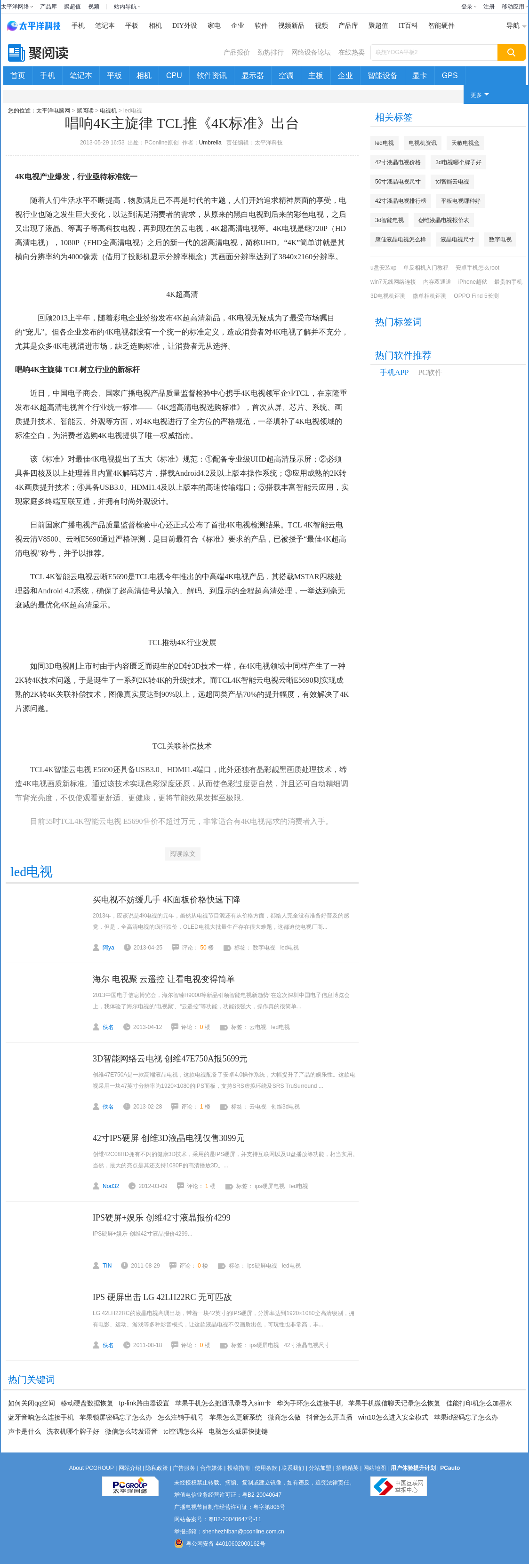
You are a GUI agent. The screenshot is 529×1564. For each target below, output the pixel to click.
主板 (315, 76)
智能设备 (383, 76)
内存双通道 (437, 282)
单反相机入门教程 (426, 267)
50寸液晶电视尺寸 (398, 181)
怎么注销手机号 (181, 1417)
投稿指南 (238, 1468)
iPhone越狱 (472, 282)
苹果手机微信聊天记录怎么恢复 (394, 1403)
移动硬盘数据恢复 (87, 1403)
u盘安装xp (383, 267)
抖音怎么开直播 (329, 1417)
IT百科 (408, 25)
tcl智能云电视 (452, 181)
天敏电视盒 (465, 143)
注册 (489, 6)
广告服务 (184, 1468)
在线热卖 (351, 52)
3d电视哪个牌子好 (458, 162)
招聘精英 (347, 1468)
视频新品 (291, 25)
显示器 (252, 76)
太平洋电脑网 (53, 110)
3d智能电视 (389, 220)
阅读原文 (182, 853)
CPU (174, 76)
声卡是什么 (24, 1431)
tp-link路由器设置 (144, 1403)
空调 (286, 76)
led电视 (384, 143)
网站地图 (374, 1468)
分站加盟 (320, 1468)
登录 (467, 6)
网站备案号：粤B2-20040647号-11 (217, 1519)
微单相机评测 (430, 296)
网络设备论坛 (311, 52)
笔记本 (105, 25)
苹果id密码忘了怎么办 (466, 1417)
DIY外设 (184, 25)
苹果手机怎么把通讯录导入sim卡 (223, 1403)
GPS (450, 76)
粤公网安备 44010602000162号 (219, 1543)
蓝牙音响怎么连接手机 (41, 1417)
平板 (131, 25)
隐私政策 (156, 1468)
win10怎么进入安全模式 (393, 1417)
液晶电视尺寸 (457, 239)
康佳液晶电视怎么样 (400, 239)
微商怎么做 (284, 1417)
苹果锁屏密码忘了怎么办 (116, 1417)
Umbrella (210, 142)
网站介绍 (130, 1468)
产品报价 (237, 52)
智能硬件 (441, 25)
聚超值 (72, 6)
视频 (93, 6)
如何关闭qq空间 (31, 1403)
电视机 (108, 110)
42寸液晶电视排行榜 (400, 201)
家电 (214, 25)
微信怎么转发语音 (131, 1431)
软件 (261, 25)
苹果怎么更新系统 (235, 1417)
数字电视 (500, 239)
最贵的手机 (508, 282)
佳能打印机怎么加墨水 (479, 1403)
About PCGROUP (91, 1468)
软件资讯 (212, 76)
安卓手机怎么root (477, 267)
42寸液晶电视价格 (398, 162)
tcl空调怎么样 (183, 1431)
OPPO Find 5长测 (476, 296)
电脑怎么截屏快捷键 (238, 1431)
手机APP (394, 372)
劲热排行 (270, 52)
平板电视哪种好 (461, 201)
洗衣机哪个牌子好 (73, 1431)
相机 (155, 25)
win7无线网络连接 (393, 282)
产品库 (48, 6)
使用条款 (266, 1468)
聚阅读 (85, 110)
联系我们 (292, 1468)
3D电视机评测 (388, 296)
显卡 (419, 76)
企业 (237, 25)
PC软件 (430, 372)
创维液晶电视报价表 (443, 220)
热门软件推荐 (403, 355)
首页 (17, 76)
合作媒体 (211, 1468)
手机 (78, 25)
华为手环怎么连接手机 (310, 1403)
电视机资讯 (423, 143)
